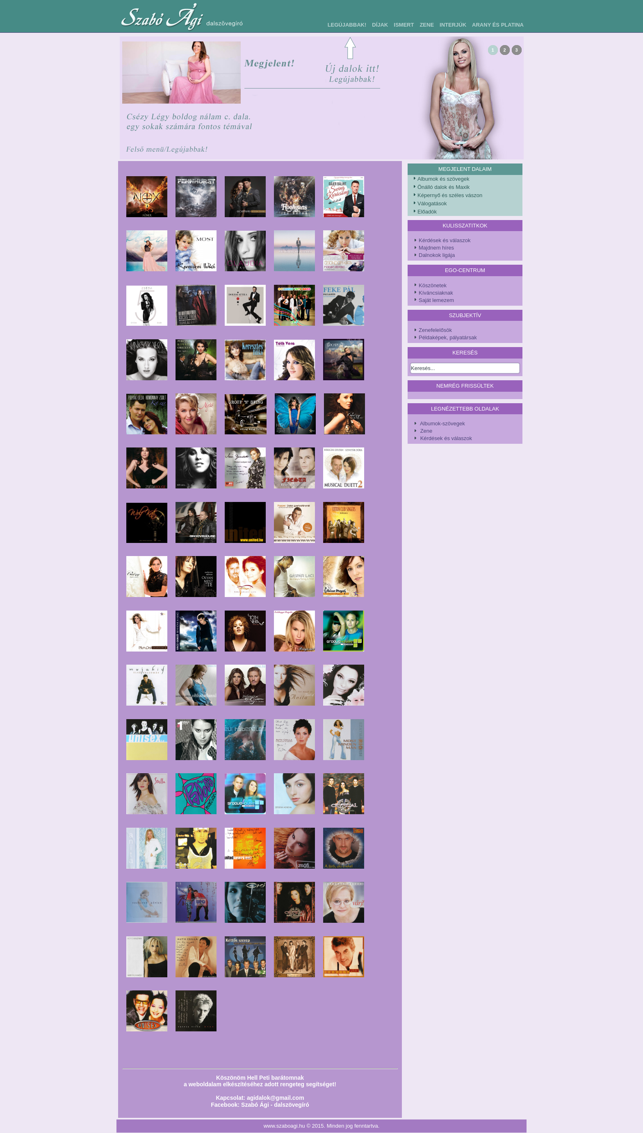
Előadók (427, 212)
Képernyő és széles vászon (449, 195)
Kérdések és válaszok (444, 240)
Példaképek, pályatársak (448, 337)
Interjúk (453, 25)
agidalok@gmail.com (275, 1097)
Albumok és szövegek (443, 179)
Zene (427, 25)
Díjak (380, 25)
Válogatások (432, 203)
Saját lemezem (436, 300)
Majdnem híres (436, 248)
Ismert (404, 25)
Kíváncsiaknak (436, 293)
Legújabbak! (347, 25)
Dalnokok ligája (437, 255)
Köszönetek (433, 285)
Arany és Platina (498, 25)
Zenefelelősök (435, 330)
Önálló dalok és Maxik (443, 187)
